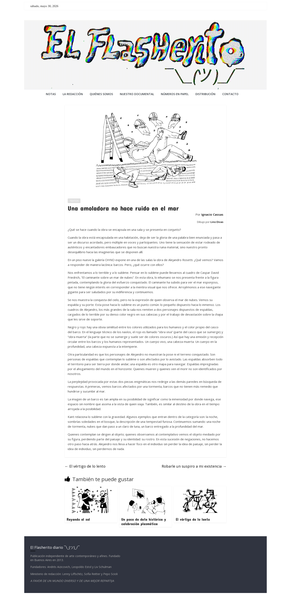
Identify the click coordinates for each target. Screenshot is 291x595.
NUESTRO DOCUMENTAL (137, 94)
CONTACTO (230, 94)
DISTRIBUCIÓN (205, 94)
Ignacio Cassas (212, 214)
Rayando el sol (78, 519)
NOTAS (51, 94)
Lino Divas (216, 222)
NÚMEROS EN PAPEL (175, 94)
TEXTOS (74, 201)
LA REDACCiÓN (73, 94)
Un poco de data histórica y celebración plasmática (143, 521)
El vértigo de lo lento (85, 466)
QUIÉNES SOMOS (101, 94)
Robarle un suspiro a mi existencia (194, 466)
